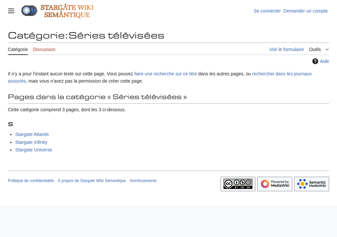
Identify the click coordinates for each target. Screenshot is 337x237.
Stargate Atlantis (32, 134)
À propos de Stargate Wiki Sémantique (92, 180)
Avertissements (143, 180)
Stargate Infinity (31, 142)
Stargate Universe (33, 149)
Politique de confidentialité (31, 180)
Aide (320, 61)
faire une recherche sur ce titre (165, 73)
